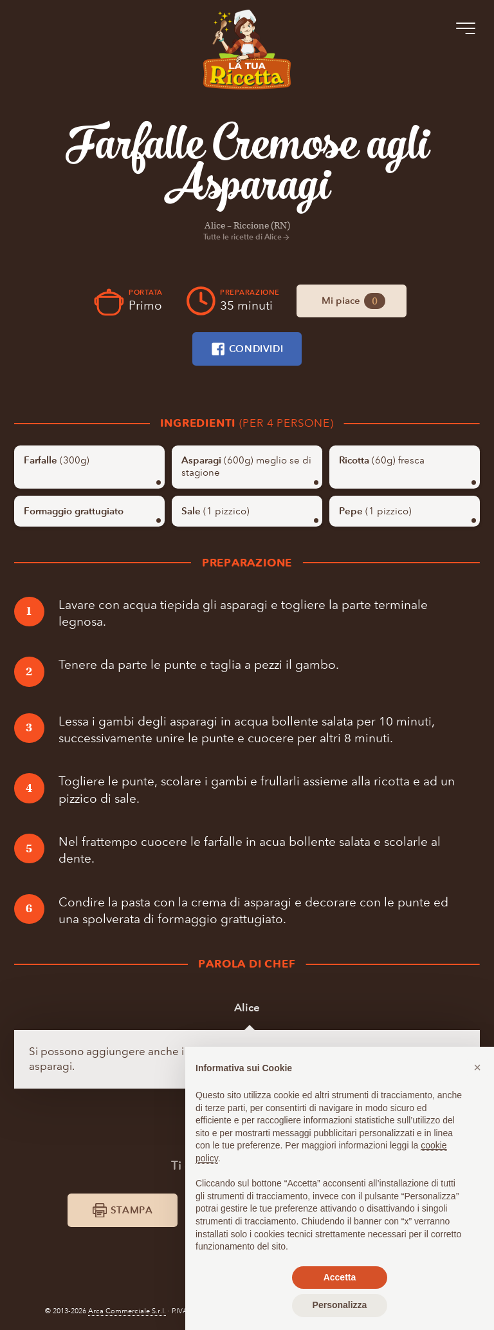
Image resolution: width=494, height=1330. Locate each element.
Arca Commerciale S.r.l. (127, 1311)
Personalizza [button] (340, 1305)
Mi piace (353, 301)
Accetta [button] (340, 1277)
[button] (477, 1067)
